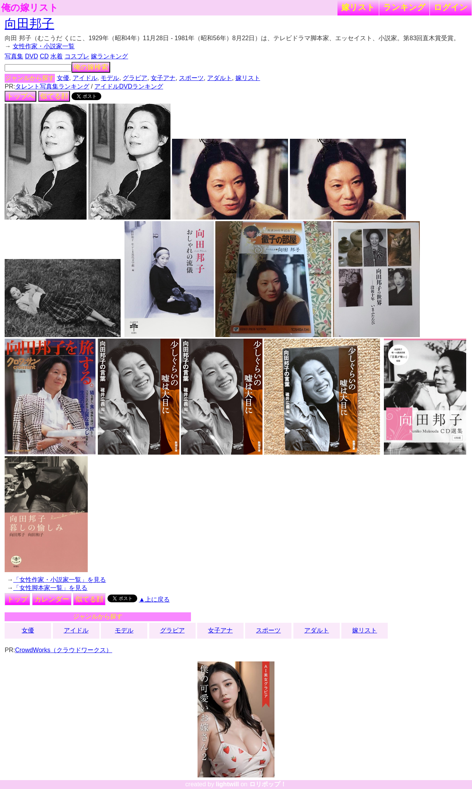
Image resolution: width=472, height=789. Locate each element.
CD (44, 56)
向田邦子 (29, 24)
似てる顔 (54, 96)
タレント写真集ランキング (52, 86)
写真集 (14, 56)
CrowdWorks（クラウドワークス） (63, 650)
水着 (56, 56)
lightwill (227, 784)
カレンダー (51, 599)
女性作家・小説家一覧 (44, 46)
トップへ (20, 96)
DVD (31, 56)
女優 (63, 78)
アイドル (85, 78)
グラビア (135, 78)
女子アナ (163, 78)
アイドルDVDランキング (128, 86)
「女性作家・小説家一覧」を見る (59, 579)
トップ (17, 599)
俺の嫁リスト (29, 8)
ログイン (451, 7)
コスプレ (77, 56)
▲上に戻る (154, 599)
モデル (110, 78)
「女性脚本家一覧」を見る (50, 588)
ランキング (404, 7)
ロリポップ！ (267, 784)
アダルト (219, 78)
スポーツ (191, 78)
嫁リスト (358, 7)
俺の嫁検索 (90, 67)
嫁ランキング (109, 56)
